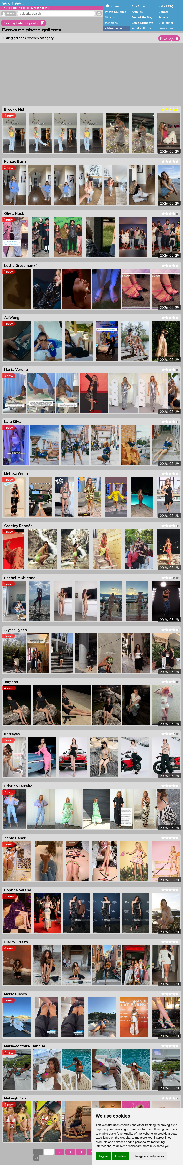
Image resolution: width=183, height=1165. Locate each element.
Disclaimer (165, 23)
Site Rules (138, 6)
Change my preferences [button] (149, 1156)
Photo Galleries (115, 11)
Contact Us (166, 28)
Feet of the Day (142, 17)
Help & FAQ (166, 6)
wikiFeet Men (113, 28)
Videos (110, 17)
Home (114, 6)
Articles (137, 11)
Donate (163, 11)
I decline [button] (120, 1156)
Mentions (111, 23)
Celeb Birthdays (142, 23)
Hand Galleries (142, 28)
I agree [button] (103, 1156)
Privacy (163, 17)
